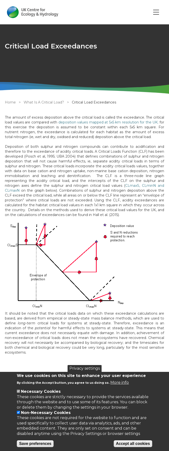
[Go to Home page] (32, 12)
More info (119, 382)
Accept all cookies (133, 444)
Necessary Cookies (41, 391)
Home (10, 102)
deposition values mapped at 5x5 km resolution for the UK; (108, 122)
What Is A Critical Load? (44, 102)
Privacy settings (84, 368)
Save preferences (35, 444)
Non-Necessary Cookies (46, 412)
